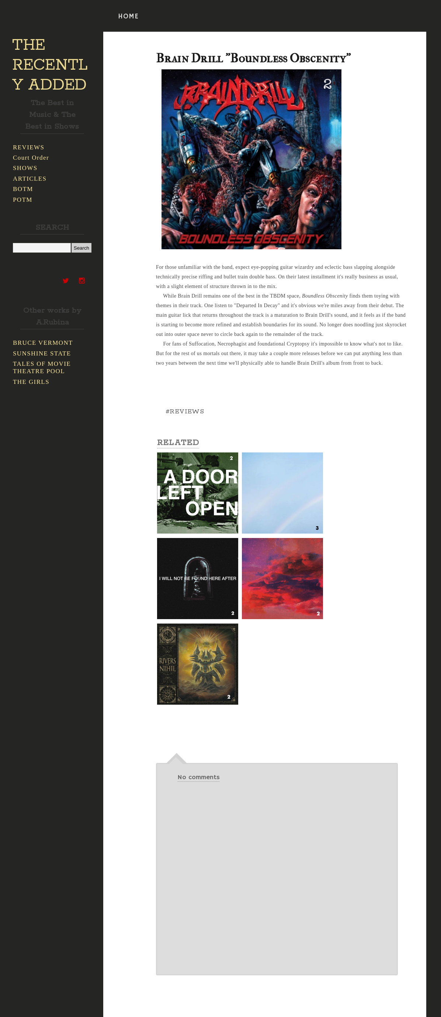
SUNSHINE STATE (42, 353)
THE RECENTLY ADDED (50, 65)
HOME (128, 16)
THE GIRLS (31, 381)
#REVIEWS (185, 411)
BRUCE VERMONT (43, 342)
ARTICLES (29, 178)
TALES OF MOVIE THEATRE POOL (42, 367)
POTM (22, 199)
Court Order (31, 157)
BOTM (23, 188)
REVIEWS (28, 147)
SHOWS (25, 167)
